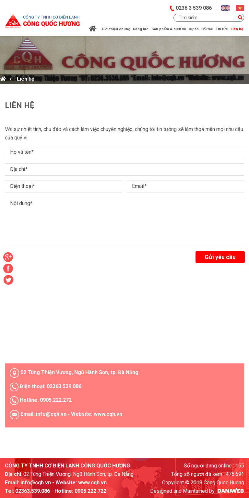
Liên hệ (25, 79)
